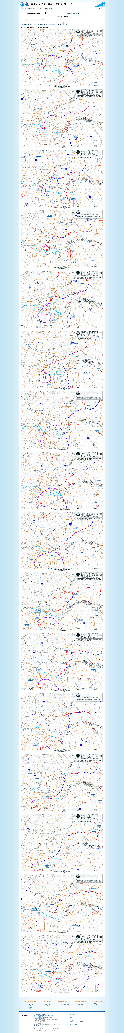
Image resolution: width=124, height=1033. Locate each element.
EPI (81, 13)
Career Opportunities (74, 1024)
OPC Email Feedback (38, 1025)
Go (102, 0)
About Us (72, 1022)
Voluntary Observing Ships (63, 1003)
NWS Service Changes (80, 1003)
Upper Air (30, 1009)
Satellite (30, 1007)
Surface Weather (30, 1005)
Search (99, 8)
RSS (37, 0)
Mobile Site (30, 0)
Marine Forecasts (47, 1001)
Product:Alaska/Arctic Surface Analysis (46, 23)
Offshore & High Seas (47, 1003)
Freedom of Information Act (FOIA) (77, 1021)
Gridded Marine (47, 1005)
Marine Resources (63, 1001)
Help (71, 1017)
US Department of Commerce (40, 1014)
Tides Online (30, 1004)
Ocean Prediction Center (51, 3)
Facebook (97, 1003)
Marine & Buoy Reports (30, 1003)
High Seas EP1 (74, 13)
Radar (30, 1008)
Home (23, 0)
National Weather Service (39, 1016)
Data (40, 8)
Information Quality (73, 1016)
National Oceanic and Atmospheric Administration (46, 5)
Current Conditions (30, 1001)
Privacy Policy (72, 1020)
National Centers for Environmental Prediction (43, 1017)
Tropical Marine (47, 1004)
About (57, 8)
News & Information (80, 1001)
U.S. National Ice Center (64, 1004)
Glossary (71, 1018)
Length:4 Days (59, 23)
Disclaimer (72, 1014)
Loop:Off (67, 23)
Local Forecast (87, 0)
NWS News (80, 1004)
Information (49, 8)
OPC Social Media (97, 1001)
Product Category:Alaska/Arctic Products (28, 23)
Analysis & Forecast (29, 8)
